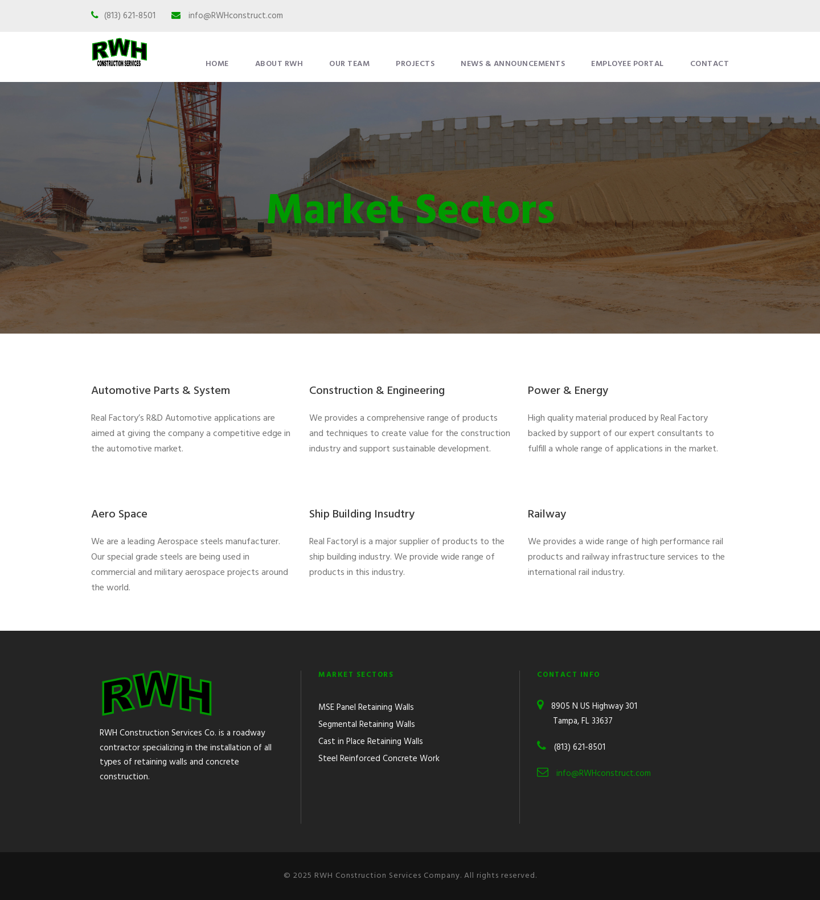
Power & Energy (568, 391)
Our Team (349, 64)
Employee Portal (627, 64)
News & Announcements (513, 64)
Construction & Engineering (377, 391)
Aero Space (119, 515)
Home (217, 64)
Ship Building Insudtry (362, 515)
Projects (415, 64)
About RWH (279, 64)
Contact (709, 64)
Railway (547, 515)
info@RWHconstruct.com (235, 16)
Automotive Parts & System (160, 391)
